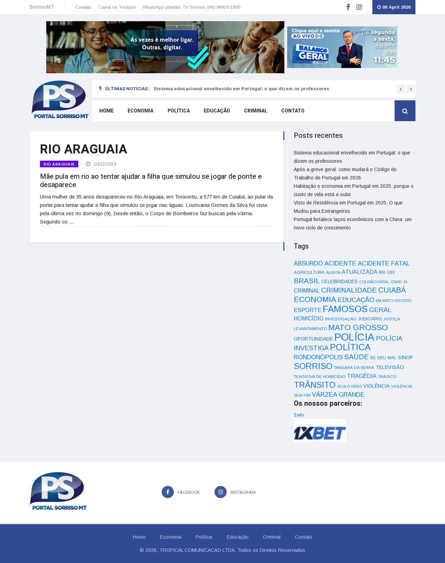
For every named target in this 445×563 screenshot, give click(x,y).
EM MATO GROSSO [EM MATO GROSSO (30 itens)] (393, 301)
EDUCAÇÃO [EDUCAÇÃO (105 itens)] (356, 299)
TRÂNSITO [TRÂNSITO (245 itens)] (314, 384)
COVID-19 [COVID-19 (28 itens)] (398, 282)
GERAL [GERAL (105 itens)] (380, 309)
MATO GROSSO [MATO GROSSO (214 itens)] (358, 327)
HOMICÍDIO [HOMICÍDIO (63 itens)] (309, 318)
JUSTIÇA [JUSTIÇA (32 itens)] (391, 319)
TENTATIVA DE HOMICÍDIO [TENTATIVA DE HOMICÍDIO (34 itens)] (320, 376)
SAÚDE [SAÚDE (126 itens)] (356, 357)
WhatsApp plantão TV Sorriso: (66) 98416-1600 (191, 7)
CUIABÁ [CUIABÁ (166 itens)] (392, 290)
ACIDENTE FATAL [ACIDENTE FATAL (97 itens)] (384, 263)
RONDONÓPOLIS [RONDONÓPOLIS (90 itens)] (318, 357)
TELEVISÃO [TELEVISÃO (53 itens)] (389, 367)
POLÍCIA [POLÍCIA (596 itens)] (354, 337)
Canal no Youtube (117, 7)
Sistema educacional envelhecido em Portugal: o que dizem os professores (241, 88)
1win (299, 415)
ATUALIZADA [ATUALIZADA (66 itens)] (360, 272)
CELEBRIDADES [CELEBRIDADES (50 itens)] (339, 281)
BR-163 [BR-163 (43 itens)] (386, 272)
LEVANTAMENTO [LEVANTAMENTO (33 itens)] (310, 328)
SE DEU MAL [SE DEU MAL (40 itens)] (383, 357)
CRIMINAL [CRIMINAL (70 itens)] (307, 290)
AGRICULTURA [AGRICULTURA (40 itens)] (309, 272)
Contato (83, 7)
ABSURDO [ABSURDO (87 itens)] (308, 263)
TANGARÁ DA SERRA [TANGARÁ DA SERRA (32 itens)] (354, 367)
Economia (140, 111)
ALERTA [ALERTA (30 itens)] (333, 272)
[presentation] (401, 89)
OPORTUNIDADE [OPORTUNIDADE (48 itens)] (313, 339)
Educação (216, 111)
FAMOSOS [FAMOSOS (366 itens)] (345, 309)
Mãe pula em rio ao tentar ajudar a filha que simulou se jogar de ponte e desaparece (151, 180)
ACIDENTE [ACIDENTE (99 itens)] (340, 263)
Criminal (255, 111)
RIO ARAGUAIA (59, 164)
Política (178, 111)
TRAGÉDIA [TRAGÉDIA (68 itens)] (362, 376)
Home (106, 111)
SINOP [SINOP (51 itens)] (405, 357)
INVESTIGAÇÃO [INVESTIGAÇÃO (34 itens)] (341, 319)
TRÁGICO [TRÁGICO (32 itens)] (387, 377)
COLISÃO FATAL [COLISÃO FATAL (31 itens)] (374, 282)
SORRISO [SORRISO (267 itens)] (313, 366)
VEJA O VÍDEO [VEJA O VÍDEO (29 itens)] (349, 386)
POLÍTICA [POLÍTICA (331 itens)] (350, 347)
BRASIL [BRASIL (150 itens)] (307, 281)
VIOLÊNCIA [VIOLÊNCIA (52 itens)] (376, 386)
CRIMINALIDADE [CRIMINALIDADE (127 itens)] (349, 290)
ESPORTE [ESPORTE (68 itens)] (307, 310)
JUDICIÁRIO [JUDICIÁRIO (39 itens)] (370, 319)
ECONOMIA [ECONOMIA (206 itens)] (315, 299)
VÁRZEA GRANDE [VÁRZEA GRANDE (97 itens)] (338, 394)
